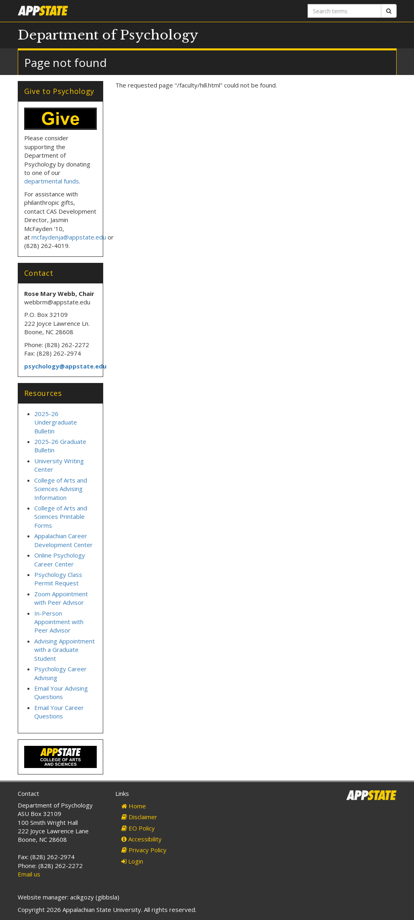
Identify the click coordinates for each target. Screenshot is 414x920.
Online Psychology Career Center (59, 559)
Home (133, 806)
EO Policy (138, 828)
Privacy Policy (143, 850)
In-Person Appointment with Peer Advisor (58, 622)
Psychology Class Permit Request (58, 578)
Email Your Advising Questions (61, 692)
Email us (29, 874)
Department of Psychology (108, 35)
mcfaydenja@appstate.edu (68, 237)
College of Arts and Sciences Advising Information (60, 489)
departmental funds (51, 181)
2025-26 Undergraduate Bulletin (55, 422)
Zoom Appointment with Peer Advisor (61, 598)
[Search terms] (344, 11)
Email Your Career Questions (59, 712)
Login (132, 861)
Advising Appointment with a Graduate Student (64, 649)
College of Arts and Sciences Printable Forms (60, 516)
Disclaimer (139, 817)
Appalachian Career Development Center (63, 540)
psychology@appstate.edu (65, 366)
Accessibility (141, 839)
